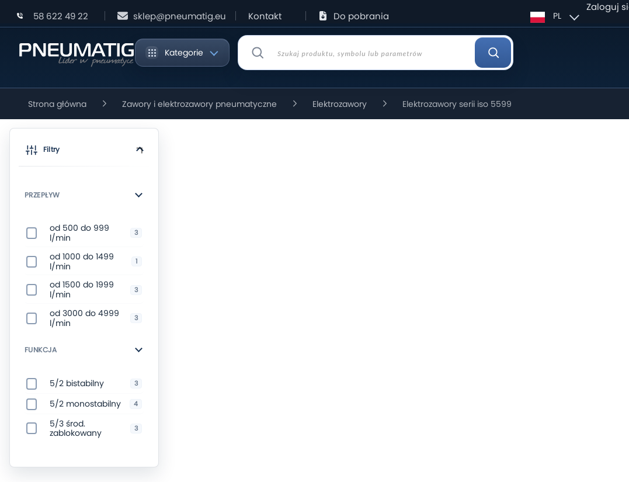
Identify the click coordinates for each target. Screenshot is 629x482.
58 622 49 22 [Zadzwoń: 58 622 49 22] (60, 16)
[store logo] (76, 53)
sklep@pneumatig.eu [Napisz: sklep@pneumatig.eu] (179, 16)
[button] (84, 152)
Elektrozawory (339, 104)
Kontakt (265, 16)
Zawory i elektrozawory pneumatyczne (199, 104)
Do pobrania (361, 16)
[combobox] (375, 52)
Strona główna (57, 104)
